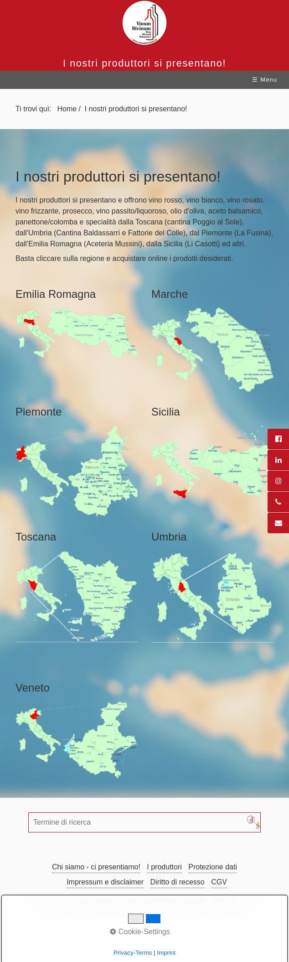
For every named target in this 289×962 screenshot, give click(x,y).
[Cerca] (253, 822)
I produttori (164, 867)
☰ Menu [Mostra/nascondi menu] (264, 79)
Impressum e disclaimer (105, 882)
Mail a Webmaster (137, 911)
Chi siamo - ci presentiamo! (96, 867)
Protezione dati (212, 867)
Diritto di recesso (177, 882)
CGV (219, 882)
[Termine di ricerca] (144, 822)
